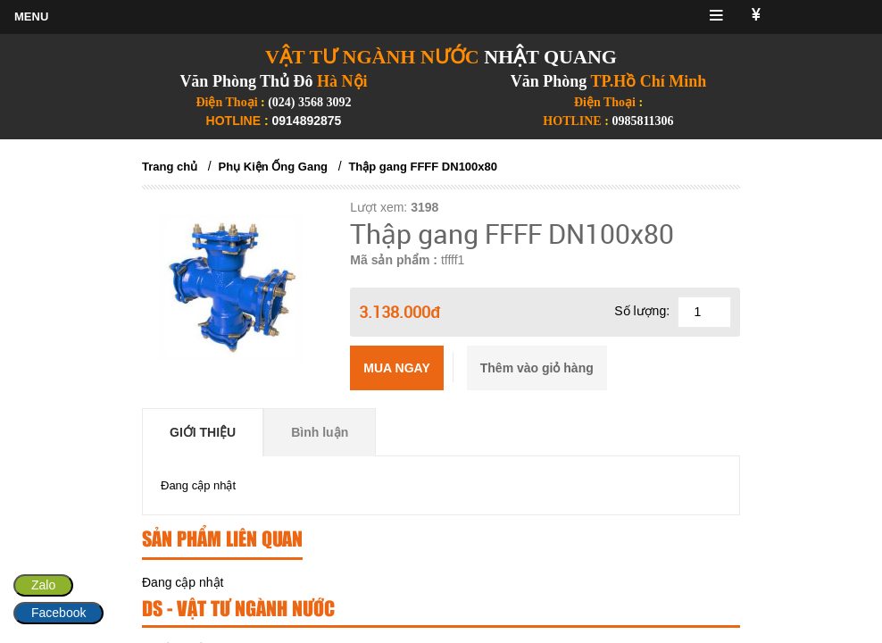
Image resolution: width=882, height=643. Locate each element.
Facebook (58, 612)
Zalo (43, 585)
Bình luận (319, 432)
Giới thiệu (203, 432)
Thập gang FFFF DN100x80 (422, 166)
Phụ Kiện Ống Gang (274, 166)
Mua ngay (396, 368)
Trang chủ (169, 166)
